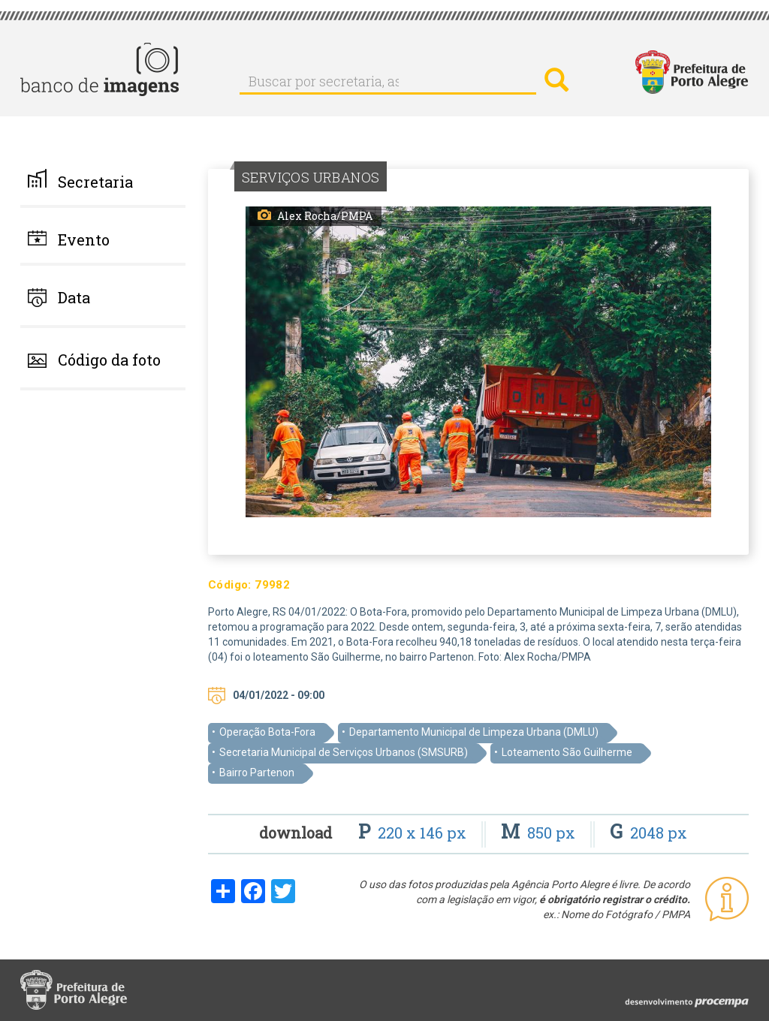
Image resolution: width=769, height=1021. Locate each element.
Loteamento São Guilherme (567, 752)
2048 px (648, 832)
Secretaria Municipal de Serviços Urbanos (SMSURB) (343, 752)
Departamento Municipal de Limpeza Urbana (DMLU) (474, 732)
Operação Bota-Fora (267, 732)
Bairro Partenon (256, 773)
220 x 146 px (414, 832)
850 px (540, 832)
